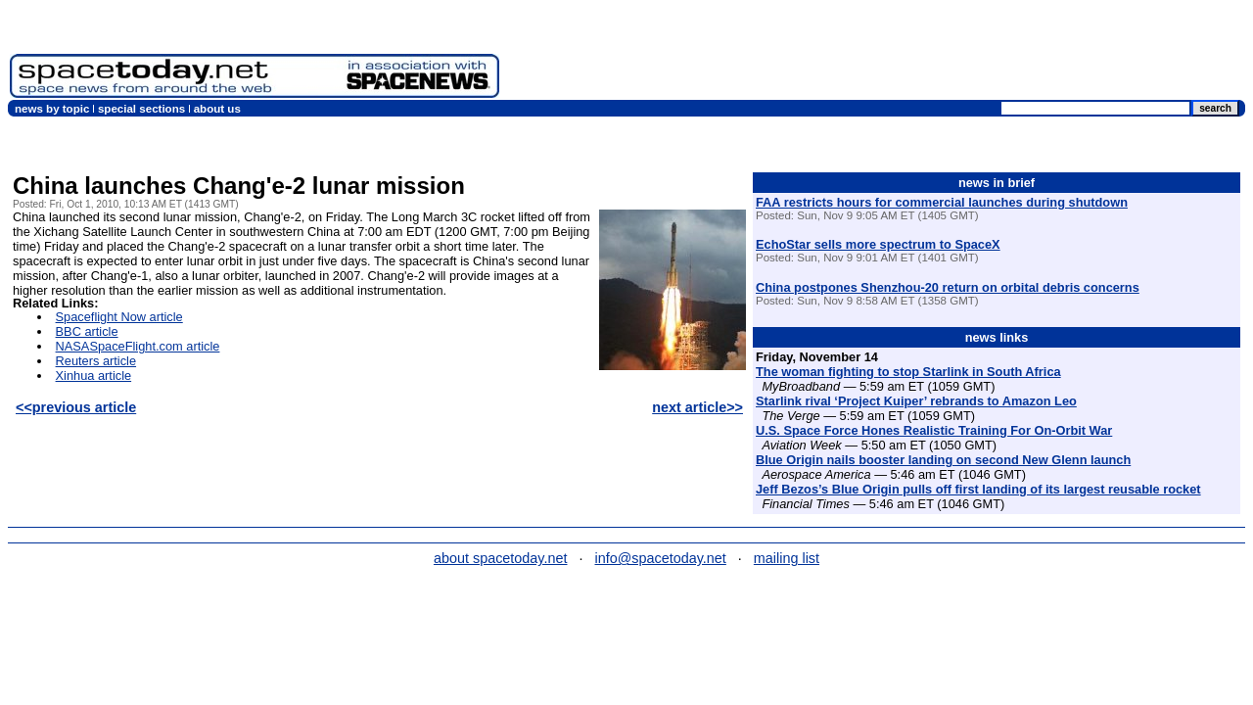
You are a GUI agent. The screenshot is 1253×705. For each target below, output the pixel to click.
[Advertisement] (887, 54)
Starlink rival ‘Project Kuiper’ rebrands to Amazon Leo (916, 401)
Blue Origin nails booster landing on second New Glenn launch (943, 459)
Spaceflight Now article (119, 316)
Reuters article (96, 360)
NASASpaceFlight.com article (138, 346)
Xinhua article (94, 375)
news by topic (52, 109)
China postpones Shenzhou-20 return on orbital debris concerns (947, 287)
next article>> (697, 407)
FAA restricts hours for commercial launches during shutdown (942, 202)
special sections (141, 109)
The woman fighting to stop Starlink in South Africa (908, 371)
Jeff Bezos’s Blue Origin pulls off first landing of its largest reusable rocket (978, 489)
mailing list (786, 558)
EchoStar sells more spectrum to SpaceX (878, 244)
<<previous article (76, 407)
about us (217, 109)
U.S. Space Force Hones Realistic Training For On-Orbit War (934, 430)
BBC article (87, 331)
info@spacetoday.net (660, 558)
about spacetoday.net (501, 558)
